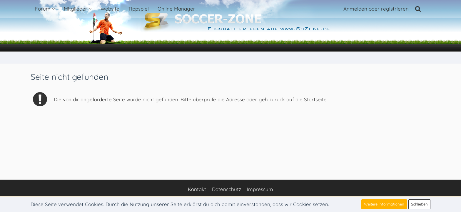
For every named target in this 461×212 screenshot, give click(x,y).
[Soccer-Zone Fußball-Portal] (230, 26)
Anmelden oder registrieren (376, 9)
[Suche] (418, 9)
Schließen (419, 204)
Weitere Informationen (384, 204)
